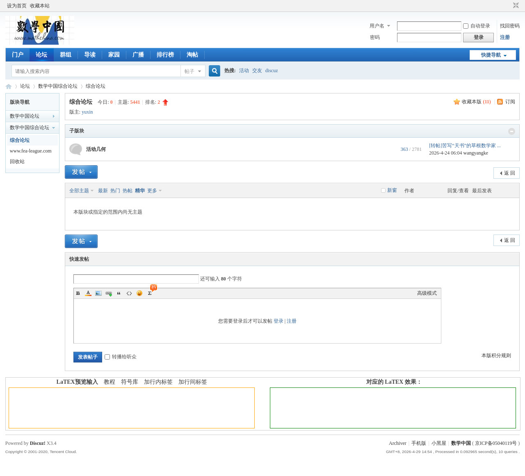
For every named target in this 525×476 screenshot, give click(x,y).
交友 (257, 70)
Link (109, 293)
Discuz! (38, 443)
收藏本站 (40, 6)
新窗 (392, 190)
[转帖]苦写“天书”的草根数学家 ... (465, 145)
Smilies (139, 293)
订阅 (510, 102)
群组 (65, 55)
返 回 (509, 173)
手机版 (418, 443)
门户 (17, 55)
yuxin (87, 112)
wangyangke (475, 153)
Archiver (397, 443)
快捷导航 (491, 55)
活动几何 (96, 149)
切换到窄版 (515, 5)
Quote (119, 293)
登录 (278, 321)
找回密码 (510, 26)
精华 (140, 191)
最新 (103, 191)
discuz (271, 70)
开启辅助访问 (508, 5)
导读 (90, 55)
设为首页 (17, 6)
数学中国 (8, 86)
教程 (109, 382)
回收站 (17, 161)
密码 (375, 37)
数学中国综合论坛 (58, 86)
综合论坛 (95, 86)
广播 (138, 55)
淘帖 (192, 55)
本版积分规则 (496, 355)
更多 (152, 191)
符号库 (129, 382)
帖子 (189, 71)
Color (88, 293)
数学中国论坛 (24, 116)
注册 (505, 37)
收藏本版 (476, 102)
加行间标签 (192, 382)
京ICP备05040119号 (496, 443)
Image (98, 293)
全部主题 (79, 191)
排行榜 (165, 55)
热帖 (127, 191)
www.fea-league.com (31, 151)
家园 (114, 55)
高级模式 (427, 293)
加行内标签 (158, 382)
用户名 (377, 26)
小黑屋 (438, 443)
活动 (244, 70)
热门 (115, 191)
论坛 (41, 55)
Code (129, 293)
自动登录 (476, 26)
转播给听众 (121, 357)
